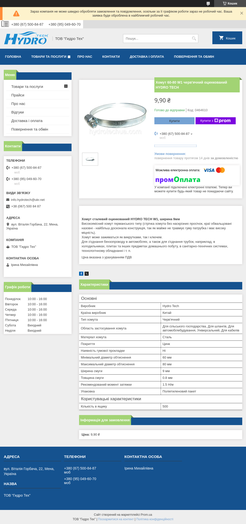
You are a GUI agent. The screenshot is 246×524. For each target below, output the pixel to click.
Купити (174, 121)
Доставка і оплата (147, 57)
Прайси (17, 95)
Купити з (215, 121)
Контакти (111, 57)
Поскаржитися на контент (116, 519)
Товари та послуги (48, 57)
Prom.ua (146, 514)
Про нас (84, 57)
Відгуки (17, 112)
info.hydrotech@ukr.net (28, 200)
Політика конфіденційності (154, 519)
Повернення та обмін (194, 57)
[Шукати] (194, 38)
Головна (13, 57)
